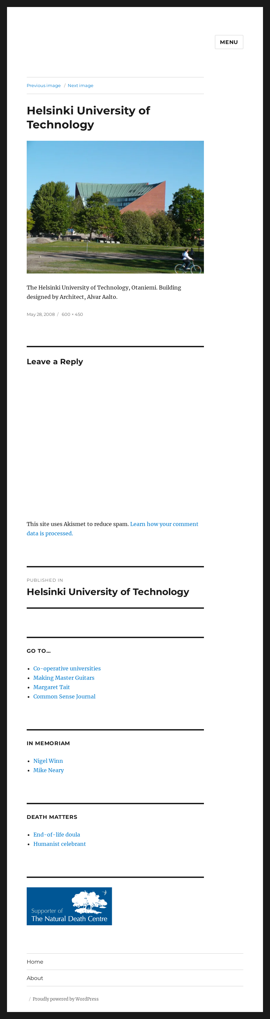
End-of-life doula (56, 834)
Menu (229, 42)
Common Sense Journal (64, 696)
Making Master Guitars (63, 677)
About (35, 978)
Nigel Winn (48, 760)
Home (35, 962)
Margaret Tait (51, 687)
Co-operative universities (67, 668)
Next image (80, 85)
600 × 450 (72, 314)
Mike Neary (48, 770)
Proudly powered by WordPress (66, 999)
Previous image (44, 85)
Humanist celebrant (59, 844)
